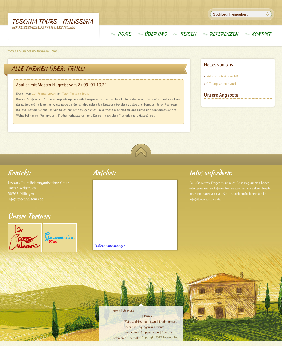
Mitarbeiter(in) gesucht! (222, 76)
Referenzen (224, 34)
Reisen (188, 34)
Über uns (155, 34)
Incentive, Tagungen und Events (144, 327)
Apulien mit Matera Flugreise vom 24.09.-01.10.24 (61, 84)
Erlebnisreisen (168, 321)
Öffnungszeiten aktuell (221, 84)
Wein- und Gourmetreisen (140, 321)
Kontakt (261, 34)
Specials (167, 332)
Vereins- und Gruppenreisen (142, 332)
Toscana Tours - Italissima (54, 23)
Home (124, 34)
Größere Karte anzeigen (109, 246)
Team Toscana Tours (75, 94)
